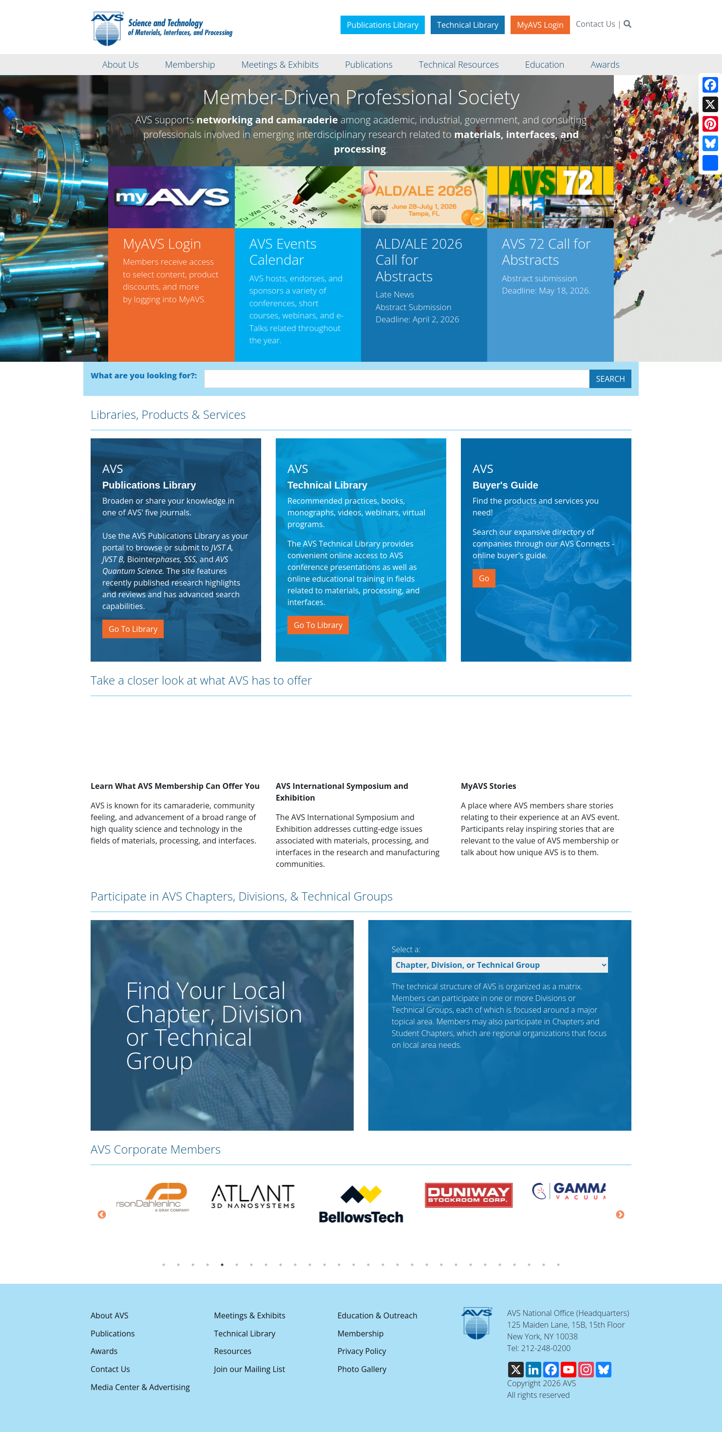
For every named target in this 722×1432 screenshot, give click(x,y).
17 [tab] (397, 1265)
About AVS (110, 1315)
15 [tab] (368, 1265)
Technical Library (467, 25)
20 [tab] (441, 1265)
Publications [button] (369, 64)
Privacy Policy (362, 1351)
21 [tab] (456, 1265)
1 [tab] (164, 1265)
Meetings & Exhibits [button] (280, 64)
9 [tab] (280, 1265)
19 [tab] (427, 1265)
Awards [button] (604, 64)
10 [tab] (295, 1265)
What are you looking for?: (144, 375)
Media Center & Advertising (140, 1387)
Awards (104, 1351)
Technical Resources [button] (459, 64)
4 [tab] (207, 1265)
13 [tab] (339, 1265)
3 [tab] (193, 1265)
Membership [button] (190, 64)
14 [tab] (354, 1265)
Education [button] (545, 64)
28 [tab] (558, 1265)
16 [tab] (383, 1265)
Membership (361, 1333)
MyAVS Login (540, 25)
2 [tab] (178, 1265)
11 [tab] (310, 1265)
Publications (113, 1333)
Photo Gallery (362, 1369)
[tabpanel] (254, 1197)
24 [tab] (500, 1265)
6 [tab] (237, 1265)
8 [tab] (266, 1265)
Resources (232, 1351)
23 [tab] (485, 1265)
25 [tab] (514, 1265)
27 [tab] (544, 1265)
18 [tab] (412, 1265)
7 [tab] (251, 1265)
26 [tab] (529, 1265)
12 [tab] (324, 1265)
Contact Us (595, 24)
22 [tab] (470, 1265)
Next (620, 1215)
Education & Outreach (378, 1315)
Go (484, 578)
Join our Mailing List (249, 1369)
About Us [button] (120, 64)
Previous (102, 1215)
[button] (50, 218)
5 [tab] (222, 1265)
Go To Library (133, 629)
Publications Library (382, 25)
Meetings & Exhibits (249, 1315)
